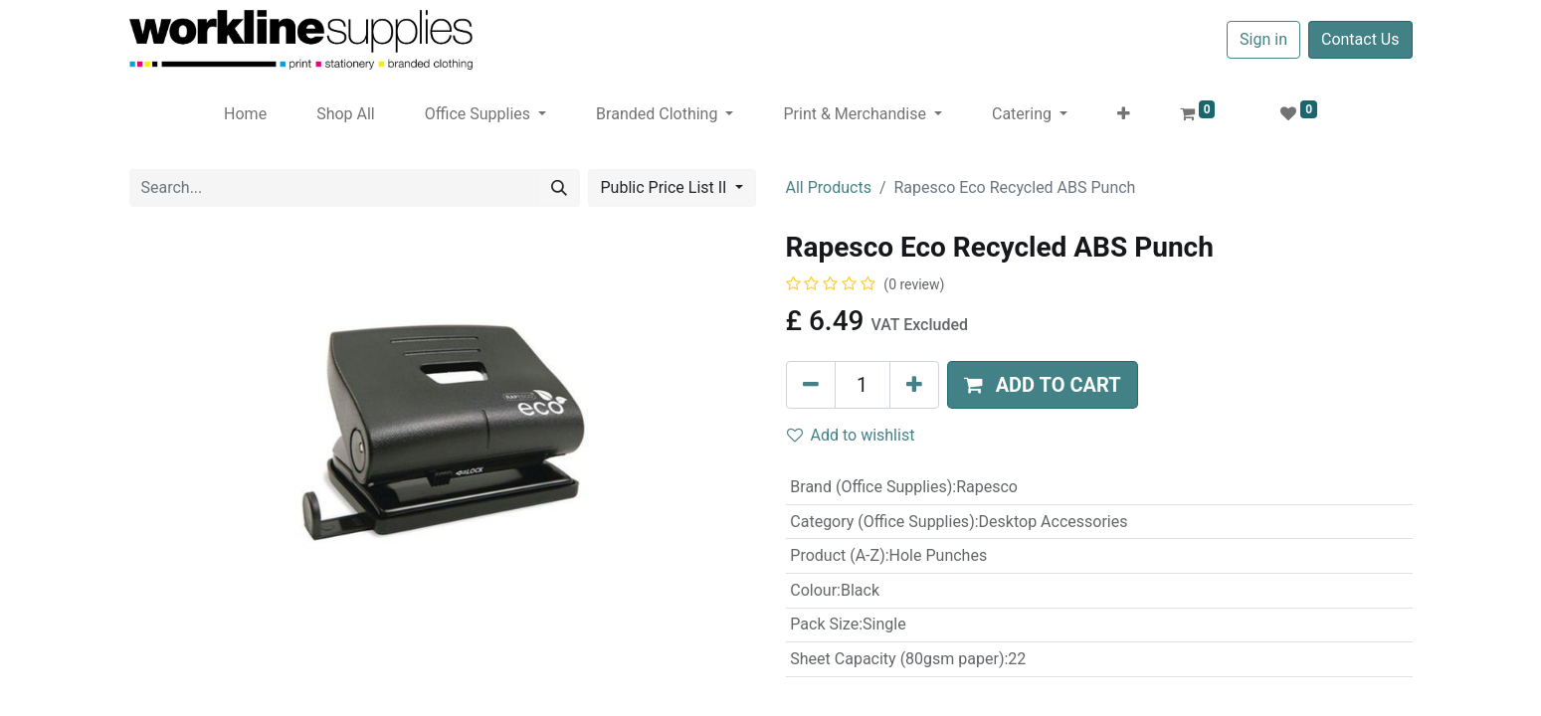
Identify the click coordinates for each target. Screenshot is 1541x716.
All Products (828, 187)
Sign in (1263, 39)
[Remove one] (811, 385)
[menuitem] (245, 114)
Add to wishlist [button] (851, 435)
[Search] (559, 188)
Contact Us (1360, 39)
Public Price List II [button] (666, 187)
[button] (1123, 114)
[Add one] (914, 385)
